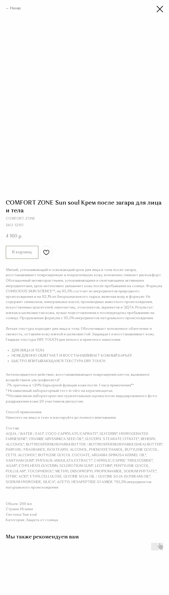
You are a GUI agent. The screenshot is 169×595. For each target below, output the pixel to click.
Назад (15, 8)
